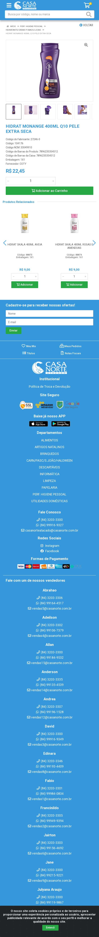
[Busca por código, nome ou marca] (45, 14)
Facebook (49, 551)
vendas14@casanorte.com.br (50, 690)
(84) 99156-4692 (49, 848)
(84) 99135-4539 (49, 685)
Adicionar (24, 284)
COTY (23, 163)
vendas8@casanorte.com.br (50, 772)
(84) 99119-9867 (49, 902)
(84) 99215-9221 (49, 875)
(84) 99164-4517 (49, 603)
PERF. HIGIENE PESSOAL (49, 494)
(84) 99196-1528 (49, 712)
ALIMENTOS (49, 440)
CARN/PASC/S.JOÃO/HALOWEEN (49, 460)
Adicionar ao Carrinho (50, 191)
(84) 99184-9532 (49, 657)
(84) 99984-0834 (49, 793)
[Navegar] (5, 243)
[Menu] (9, 5)
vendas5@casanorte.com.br (50, 608)
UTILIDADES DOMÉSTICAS (49, 501)
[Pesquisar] (89, 14)
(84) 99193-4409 (49, 766)
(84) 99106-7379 (49, 630)
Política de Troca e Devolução (49, 386)
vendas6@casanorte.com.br (50, 853)
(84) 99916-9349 (49, 739)
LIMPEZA (49, 481)
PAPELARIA (49, 487)
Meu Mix (28, 346)
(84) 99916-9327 (49, 525)
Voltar (86, 25)
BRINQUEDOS (49, 454)
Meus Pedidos (70, 346)
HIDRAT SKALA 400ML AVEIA (25, 244)
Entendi (50, 927)
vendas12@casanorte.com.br (50, 717)
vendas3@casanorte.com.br (50, 744)
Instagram (49, 546)
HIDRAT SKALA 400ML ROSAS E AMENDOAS (74, 246)
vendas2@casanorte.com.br (50, 826)
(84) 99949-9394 (49, 821)
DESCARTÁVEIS (49, 467)
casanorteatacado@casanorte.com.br (49, 530)
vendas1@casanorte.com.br (50, 799)
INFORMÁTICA (49, 474)
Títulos (28, 353)
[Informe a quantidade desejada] (30, 181)
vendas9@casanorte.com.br (50, 880)
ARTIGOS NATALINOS (49, 447)
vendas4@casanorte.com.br (50, 636)
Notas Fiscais (70, 353)
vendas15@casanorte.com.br (50, 663)
